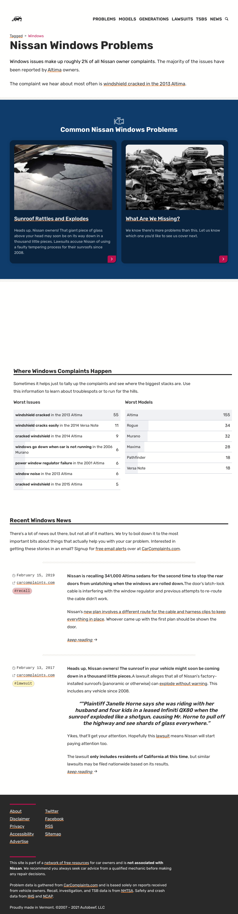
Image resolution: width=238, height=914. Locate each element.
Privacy (17, 826)
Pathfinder (136, 457)
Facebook (54, 818)
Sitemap (53, 834)
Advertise (19, 841)
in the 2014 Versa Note (57, 425)
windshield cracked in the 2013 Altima (144, 83)
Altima (55, 70)
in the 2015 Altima (48, 484)
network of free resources (66, 863)
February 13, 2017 (36, 668)
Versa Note (136, 468)
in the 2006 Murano (63, 450)
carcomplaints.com (36, 583)
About (16, 811)
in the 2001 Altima (59, 463)
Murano (133, 436)
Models (127, 19)
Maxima (133, 447)
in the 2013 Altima (48, 415)
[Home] (17, 19)
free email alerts (111, 548)
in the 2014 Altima (48, 436)
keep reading (91, 640)
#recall (22, 591)
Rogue (132, 425)
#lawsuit (23, 683)
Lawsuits (182, 19)
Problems (104, 19)
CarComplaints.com (161, 548)
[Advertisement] (119, 317)
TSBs (201, 19)
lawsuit (163, 735)
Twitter (52, 811)
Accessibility (22, 834)
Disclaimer (20, 818)
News (216, 19)
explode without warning (183, 683)
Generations (154, 19)
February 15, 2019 (36, 575)
